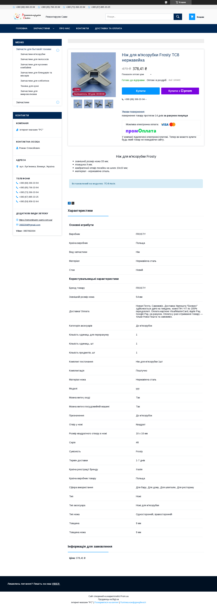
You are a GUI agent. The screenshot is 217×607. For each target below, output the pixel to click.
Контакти (82, 28)
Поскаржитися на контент (106, 602)
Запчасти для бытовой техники (33, 49)
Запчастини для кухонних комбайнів (34, 66)
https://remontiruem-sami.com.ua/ (35, 220)
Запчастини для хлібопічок (35, 80)
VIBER (56, 583)
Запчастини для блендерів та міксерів (36, 74)
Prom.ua (125, 596)
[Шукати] (178, 17)
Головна (21, 28)
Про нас (64, 28)
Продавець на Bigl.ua (108, 599)
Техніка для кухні (30, 86)
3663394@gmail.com (29, 224)
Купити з (180, 91)
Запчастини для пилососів (35, 59)
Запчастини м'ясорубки (33, 54)
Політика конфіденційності (133, 602)
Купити (141, 90)
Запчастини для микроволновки (29, 92)
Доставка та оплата (108, 28)
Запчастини (41, 28)
